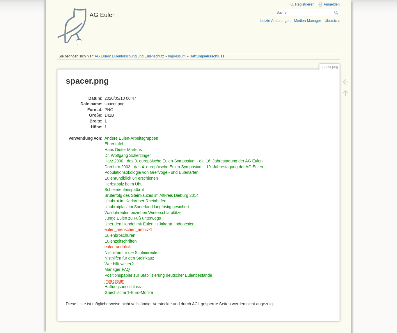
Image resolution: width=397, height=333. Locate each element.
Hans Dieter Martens (123, 149)
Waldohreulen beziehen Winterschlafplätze (143, 212)
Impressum (177, 56)
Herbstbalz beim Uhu (123, 184)
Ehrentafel (113, 143)
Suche (337, 12)
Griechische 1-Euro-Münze (128, 292)
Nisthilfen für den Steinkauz (129, 258)
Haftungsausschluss (206, 56)
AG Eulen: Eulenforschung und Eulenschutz (129, 56)
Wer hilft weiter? (119, 264)
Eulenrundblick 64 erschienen (131, 178)
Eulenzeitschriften (120, 241)
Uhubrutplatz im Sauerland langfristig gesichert (146, 206)
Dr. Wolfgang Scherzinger (127, 155)
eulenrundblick (117, 246)
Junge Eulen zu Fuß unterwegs (132, 218)
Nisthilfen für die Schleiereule (130, 252)
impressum (114, 281)
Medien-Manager (307, 21)
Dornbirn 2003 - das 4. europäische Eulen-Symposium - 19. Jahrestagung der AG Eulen (183, 166)
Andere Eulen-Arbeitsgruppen (131, 138)
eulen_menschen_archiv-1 (128, 229)
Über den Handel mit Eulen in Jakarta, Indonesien (149, 224)
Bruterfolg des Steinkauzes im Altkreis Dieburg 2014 (151, 195)
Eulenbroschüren (119, 235)
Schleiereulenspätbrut (124, 189)
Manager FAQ (117, 269)
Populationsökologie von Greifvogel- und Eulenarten (151, 172)
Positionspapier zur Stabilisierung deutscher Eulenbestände (158, 275)
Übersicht (332, 21)
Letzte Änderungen (275, 21)
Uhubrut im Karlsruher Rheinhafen (135, 201)
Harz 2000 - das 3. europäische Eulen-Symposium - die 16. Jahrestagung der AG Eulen (183, 161)
